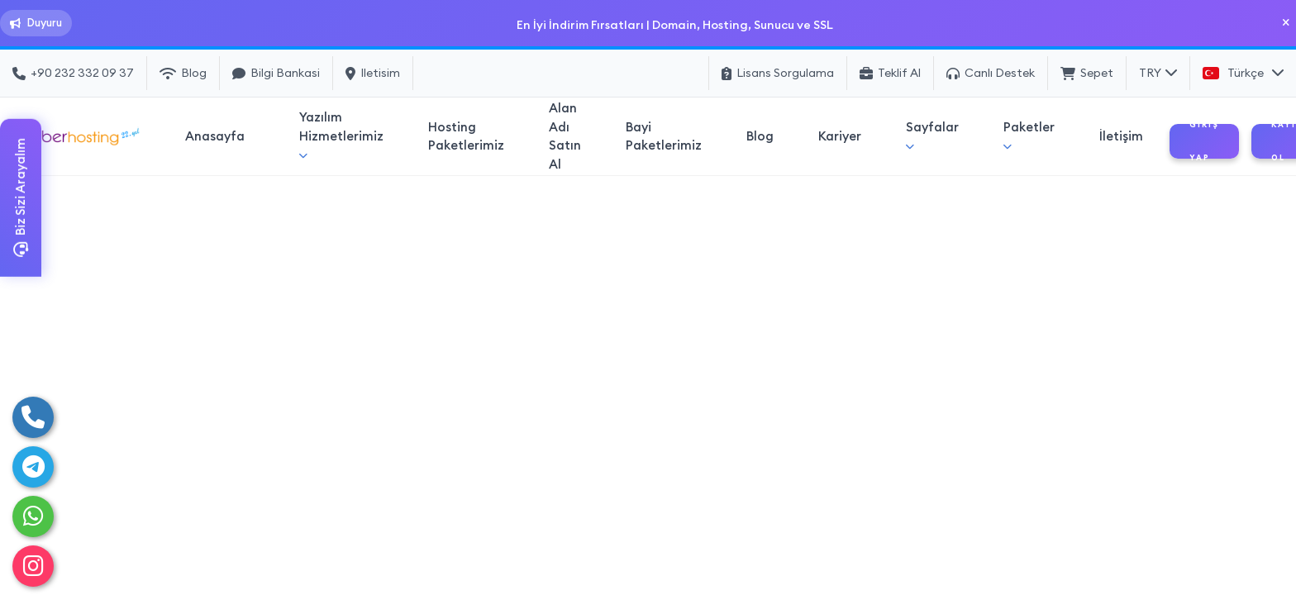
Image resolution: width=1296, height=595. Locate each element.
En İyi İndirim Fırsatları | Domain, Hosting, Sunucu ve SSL (674, 24)
